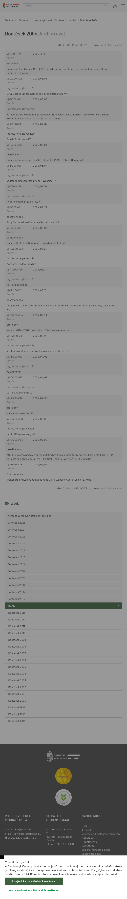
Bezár (2, 857)
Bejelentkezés (115, 5)
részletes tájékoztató (97, 874)
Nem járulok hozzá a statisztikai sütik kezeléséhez (34, 890)
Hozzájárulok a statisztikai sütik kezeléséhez (33, 881)
